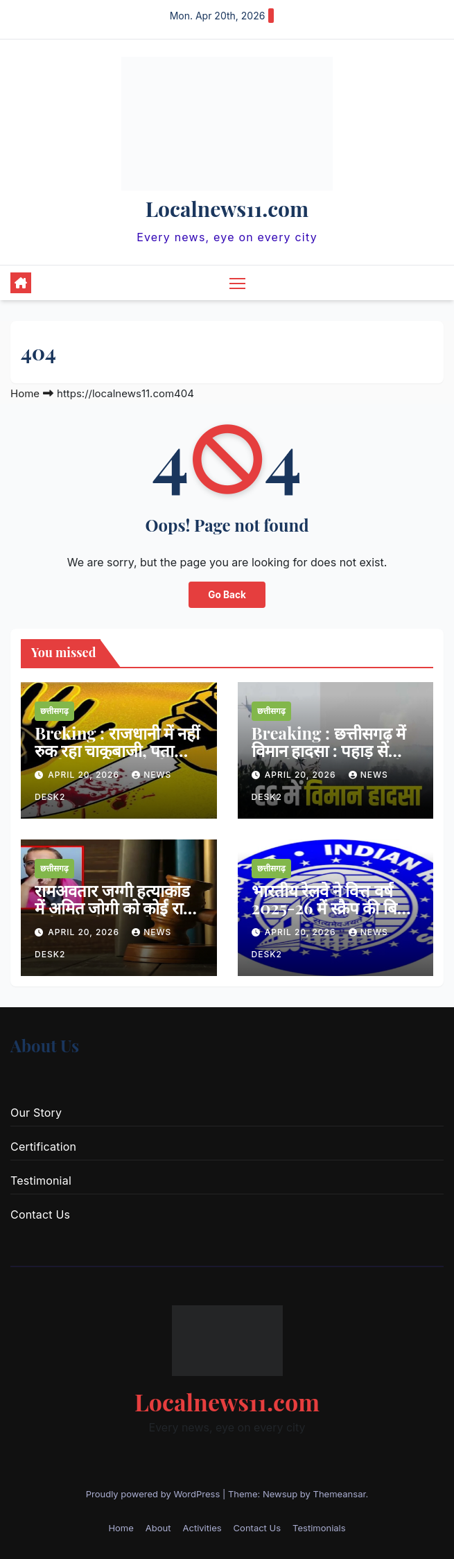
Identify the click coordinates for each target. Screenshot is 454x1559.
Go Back (227, 594)
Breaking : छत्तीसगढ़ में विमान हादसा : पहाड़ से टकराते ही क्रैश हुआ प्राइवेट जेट (331, 759)
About (158, 1527)
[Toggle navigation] (237, 282)
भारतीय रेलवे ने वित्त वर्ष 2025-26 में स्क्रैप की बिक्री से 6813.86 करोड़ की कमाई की (335, 916)
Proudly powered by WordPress (154, 1493)
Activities (201, 1527)
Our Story (36, 1113)
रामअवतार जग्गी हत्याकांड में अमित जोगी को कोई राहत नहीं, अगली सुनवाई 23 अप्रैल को (118, 916)
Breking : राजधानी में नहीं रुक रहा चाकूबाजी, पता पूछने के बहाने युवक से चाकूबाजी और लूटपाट (117, 759)
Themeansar (339, 1493)
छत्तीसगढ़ (54, 711)
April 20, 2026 (85, 774)
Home (25, 393)
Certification (43, 1146)
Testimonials (319, 1527)
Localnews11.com (227, 209)
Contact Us (40, 1214)
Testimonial (40, 1180)
